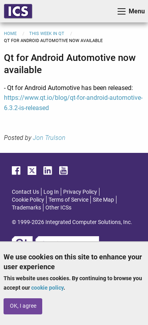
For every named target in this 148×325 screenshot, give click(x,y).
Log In (51, 192)
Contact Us (25, 192)
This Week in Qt (46, 33)
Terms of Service (68, 199)
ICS (18, 11)
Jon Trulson (49, 137)
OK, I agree (23, 306)
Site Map (103, 199)
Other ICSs (58, 207)
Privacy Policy (80, 192)
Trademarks (26, 207)
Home (10, 33)
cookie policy (47, 288)
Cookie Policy (28, 199)
